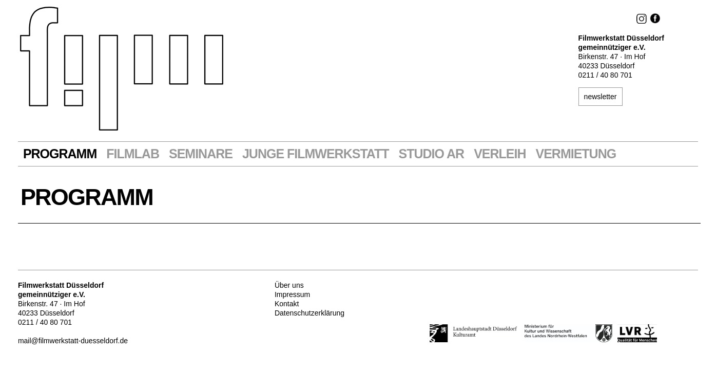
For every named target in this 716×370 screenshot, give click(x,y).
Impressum (292, 294)
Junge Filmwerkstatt (315, 153)
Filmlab (132, 153)
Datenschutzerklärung (309, 313)
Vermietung (575, 153)
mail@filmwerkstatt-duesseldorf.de (73, 341)
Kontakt (287, 304)
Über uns (289, 285)
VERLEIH (500, 153)
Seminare (201, 153)
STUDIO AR (432, 153)
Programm (59, 153)
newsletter (600, 96)
